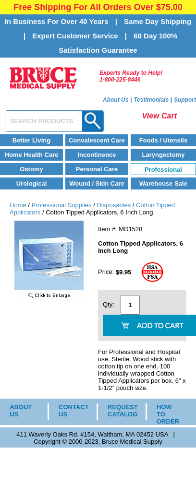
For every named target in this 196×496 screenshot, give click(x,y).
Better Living (31, 140)
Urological (31, 183)
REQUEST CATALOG (119, 410)
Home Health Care (32, 154)
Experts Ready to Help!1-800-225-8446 (130, 76)
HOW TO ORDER (168, 414)
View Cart (159, 116)
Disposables (114, 205)
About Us (115, 99)
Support (185, 99)
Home (18, 205)
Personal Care (97, 169)
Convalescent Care (97, 140)
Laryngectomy (163, 154)
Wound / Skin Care (96, 183)
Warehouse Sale (163, 183)
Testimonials (151, 99)
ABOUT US (21, 410)
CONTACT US (70, 410)
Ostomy (31, 169)
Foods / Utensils (163, 140)
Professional (163, 169)
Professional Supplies (62, 205)
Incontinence (96, 154)
